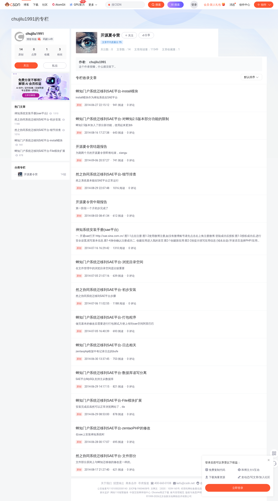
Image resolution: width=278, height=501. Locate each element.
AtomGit (58, 4)
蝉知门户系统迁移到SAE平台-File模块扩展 (40, 153)
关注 (26, 65)
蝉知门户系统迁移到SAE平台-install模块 (39, 142)
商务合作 (131, 483)
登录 (194, 4)
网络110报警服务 (119, 492)
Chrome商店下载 (160, 492)
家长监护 (104, 492)
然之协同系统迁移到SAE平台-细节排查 (40, 132)
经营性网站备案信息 (191, 488)
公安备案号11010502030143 (112, 488)
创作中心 (244, 4)
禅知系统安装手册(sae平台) (37, 113)
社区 (45, 4)
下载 (35, 4)
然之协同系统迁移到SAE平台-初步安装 (40, 121)
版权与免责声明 (193, 492)
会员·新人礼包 (214, 4)
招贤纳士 (118, 483)
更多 (93, 4)
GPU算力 (77, 3)
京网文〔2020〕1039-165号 (165, 488)
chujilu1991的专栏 (30, 18)
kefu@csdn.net (186, 483)
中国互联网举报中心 (140, 492)
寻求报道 (143, 483)
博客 (26, 4)
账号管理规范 (177, 492)
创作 (263, 4)
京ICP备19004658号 (139, 488)
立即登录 (237, 487)
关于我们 (106, 483)
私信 (55, 65)
